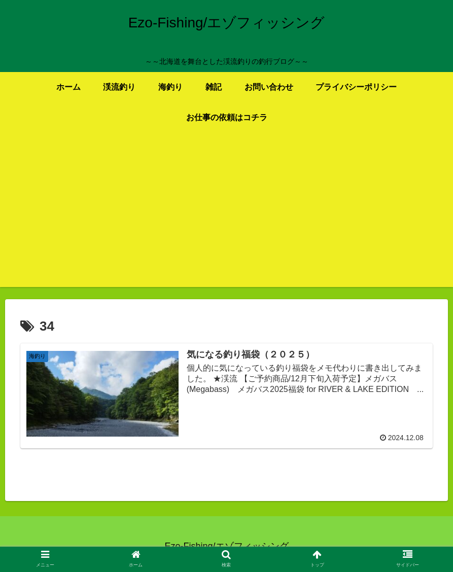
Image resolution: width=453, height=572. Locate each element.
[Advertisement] (226, 216)
